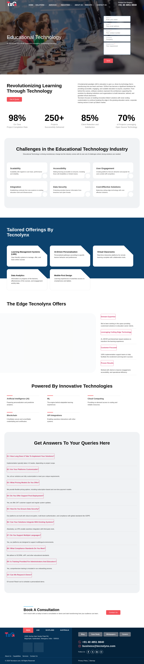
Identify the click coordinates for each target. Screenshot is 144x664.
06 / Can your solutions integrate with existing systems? (30, 522)
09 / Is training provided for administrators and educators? (31, 562)
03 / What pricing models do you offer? (23, 483)
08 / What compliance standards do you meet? (26, 548)
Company (109, 37)
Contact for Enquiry (125, 2)
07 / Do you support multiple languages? (24, 535)
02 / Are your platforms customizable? (23, 469)
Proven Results (107, 363)
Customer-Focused (109, 348)
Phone (108, 31)
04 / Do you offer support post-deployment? (25, 496)
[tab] (28, 630)
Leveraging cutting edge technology (116, 332)
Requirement (110, 44)
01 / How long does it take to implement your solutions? (30, 456)
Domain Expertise (108, 317)
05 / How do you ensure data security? (23, 509)
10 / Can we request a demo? (19, 575)
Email (108, 24)
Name (108, 17)
